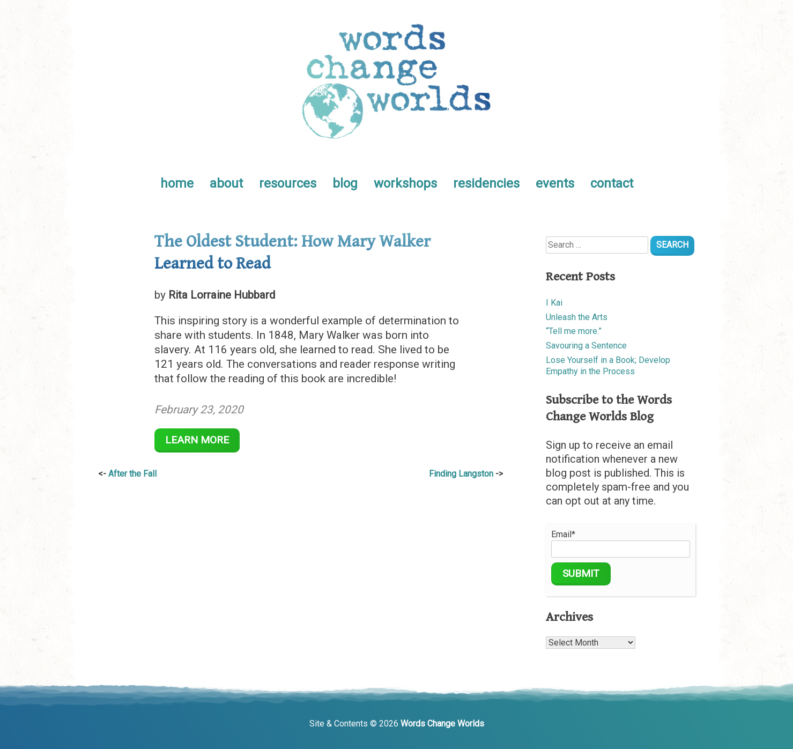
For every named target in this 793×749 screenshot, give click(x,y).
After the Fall (132, 474)
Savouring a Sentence (586, 345)
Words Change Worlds (442, 723)
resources (287, 183)
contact (611, 183)
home (177, 183)
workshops (405, 183)
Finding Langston (461, 474)
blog (345, 183)
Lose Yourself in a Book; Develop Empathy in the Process (608, 365)
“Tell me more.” (574, 331)
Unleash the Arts (576, 317)
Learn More (197, 440)
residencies (486, 183)
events (555, 183)
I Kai (554, 303)
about (226, 183)
